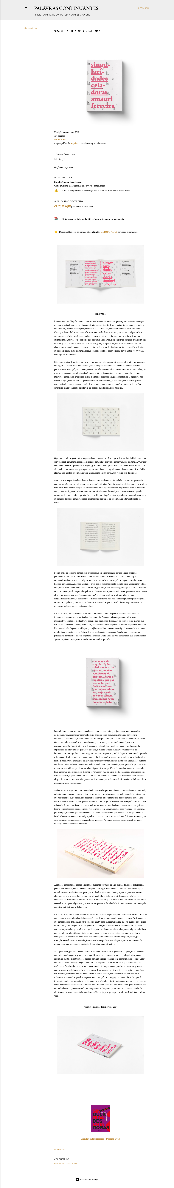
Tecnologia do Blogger (87, 1179)
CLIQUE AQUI (62, 206)
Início (37, 15)
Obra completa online (76, 15)
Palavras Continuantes (66, 8)
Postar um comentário (65, 1163)
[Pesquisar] (144, 8)
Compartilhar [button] (30, 28)
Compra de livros (52, 15)
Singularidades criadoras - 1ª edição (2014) (100, 1139)
